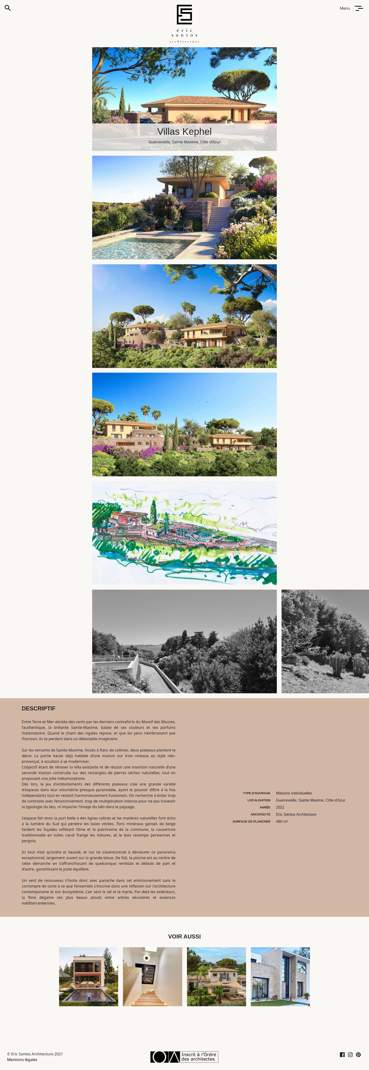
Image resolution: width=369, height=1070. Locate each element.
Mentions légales (22, 1059)
